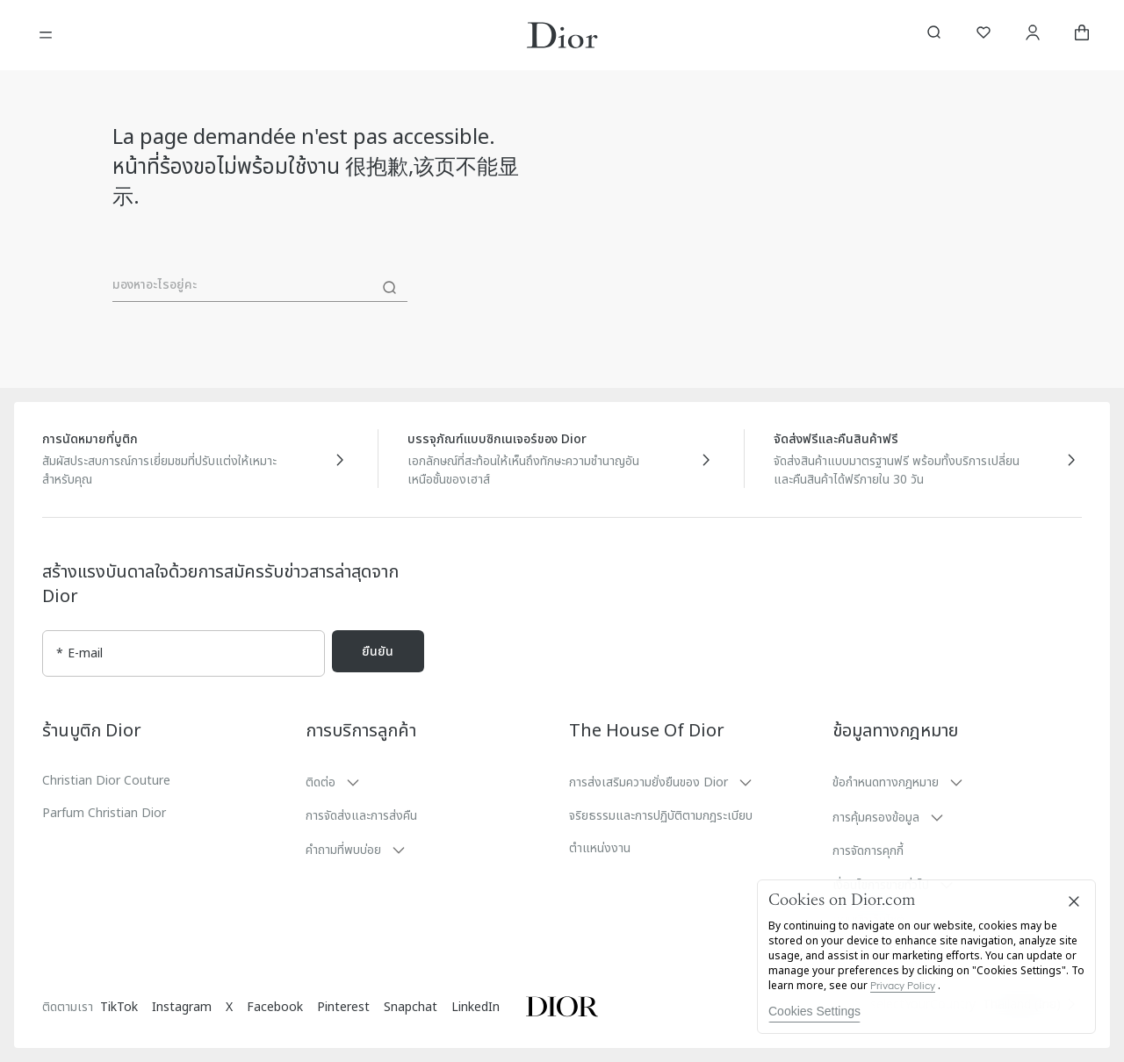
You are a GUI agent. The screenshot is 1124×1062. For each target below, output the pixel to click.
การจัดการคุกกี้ (868, 851)
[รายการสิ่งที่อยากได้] (983, 35)
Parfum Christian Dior (104, 813)
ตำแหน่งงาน (599, 848)
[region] (926, 956)
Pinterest (343, 1007)
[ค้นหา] (389, 287)
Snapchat (410, 1007)
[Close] (1073, 901)
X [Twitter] (229, 1007)
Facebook (275, 1007)
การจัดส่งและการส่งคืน (361, 816)
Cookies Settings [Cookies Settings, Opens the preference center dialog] (814, 1011)
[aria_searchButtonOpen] (934, 35)
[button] (430, 782)
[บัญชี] (1032, 35)
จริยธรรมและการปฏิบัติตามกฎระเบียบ (661, 816)
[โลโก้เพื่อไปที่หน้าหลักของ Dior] (562, 35)
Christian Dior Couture (106, 780)
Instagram (182, 1007)
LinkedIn (475, 1007)
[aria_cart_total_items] (1081, 35)
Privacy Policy (902, 985)
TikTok (119, 1007)
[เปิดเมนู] (45, 35)
